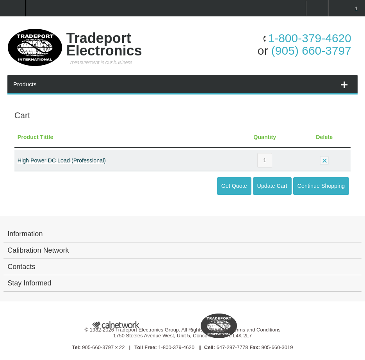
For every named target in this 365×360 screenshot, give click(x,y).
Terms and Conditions (256, 330)
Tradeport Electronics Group (147, 330)
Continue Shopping (321, 186)
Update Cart (272, 186)
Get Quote (234, 186)
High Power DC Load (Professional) (62, 160)
